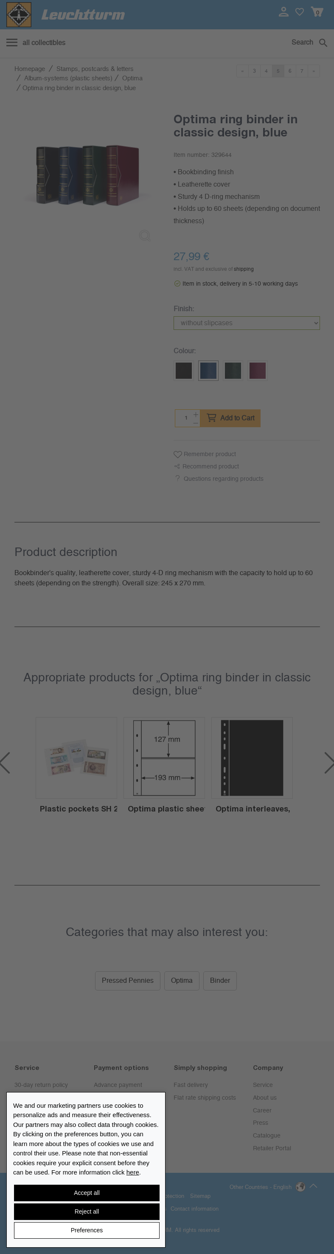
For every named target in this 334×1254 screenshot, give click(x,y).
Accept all (87, 1192)
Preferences (87, 1230)
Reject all (87, 1211)
